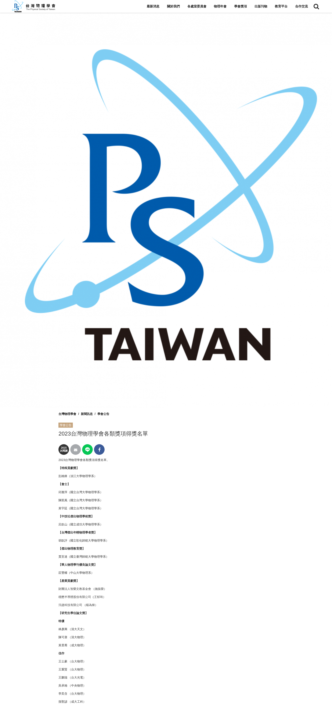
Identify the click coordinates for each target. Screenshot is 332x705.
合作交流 (301, 6)
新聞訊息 (87, 414)
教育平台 (281, 6)
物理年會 (220, 6)
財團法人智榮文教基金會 (74, 589)
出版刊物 (261, 6)
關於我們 (173, 6)
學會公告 (103, 414)
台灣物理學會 (67, 414)
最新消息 (153, 6)
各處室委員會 (196, 6)
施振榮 (99, 589)
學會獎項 (240, 6)
